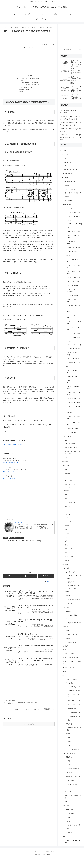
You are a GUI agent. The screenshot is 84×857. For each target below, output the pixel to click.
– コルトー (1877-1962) (73, 402)
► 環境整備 (65, 564)
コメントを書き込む (28, 723)
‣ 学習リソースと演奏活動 (70, 679)
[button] (80, 49)
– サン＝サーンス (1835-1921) (73, 310)
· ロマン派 (68, 255)
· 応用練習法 (68, 772)
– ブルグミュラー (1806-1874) (73, 266)
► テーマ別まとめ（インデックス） (72, 154)
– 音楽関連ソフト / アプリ (74, 623)
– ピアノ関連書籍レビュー (74, 712)
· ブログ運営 (68, 832)
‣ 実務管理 (66, 626)
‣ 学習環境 (66, 607)
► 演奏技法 (65, 461)
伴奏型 (67, 196)
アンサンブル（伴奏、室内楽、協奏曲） (72, 452)
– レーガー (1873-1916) (73, 362)
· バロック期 (68, 208)
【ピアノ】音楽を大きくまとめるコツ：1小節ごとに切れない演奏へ (70, 118)
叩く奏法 (67, 533)
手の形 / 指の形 (69, 556)
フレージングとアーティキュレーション (73, 486)
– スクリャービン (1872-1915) (73, 381)
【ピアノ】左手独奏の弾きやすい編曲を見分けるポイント (70, 130)
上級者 (38, 540)
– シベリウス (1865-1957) (74, 348)
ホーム (29, 852)
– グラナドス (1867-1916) (74, 358)
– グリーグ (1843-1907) (73, 333)
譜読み (5, 537)
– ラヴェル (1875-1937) (73, 398)
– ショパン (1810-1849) (73, 277)
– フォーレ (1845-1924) (73, 337)
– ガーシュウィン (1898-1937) (73, 423)
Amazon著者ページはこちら (10, 462)
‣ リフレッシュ (67, 836)
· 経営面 (67, 630)
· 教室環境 (68, 611)
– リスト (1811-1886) (72, 285)
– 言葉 (68, 817)
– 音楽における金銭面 (73, 634)
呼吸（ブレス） (69, 552)
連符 (66, 469)
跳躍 (66, 529)
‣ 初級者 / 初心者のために (70, 169)
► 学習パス (65, 158)
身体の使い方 (68, 548)
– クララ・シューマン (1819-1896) (73, 290)
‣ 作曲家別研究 (67, 204)
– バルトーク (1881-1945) (74, 406)
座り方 (67, 545)
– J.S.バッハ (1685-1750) (73, 216)
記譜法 (18, 540)
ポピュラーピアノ (70, 444)
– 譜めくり (70, 741)
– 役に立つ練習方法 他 (73, 768)
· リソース (68, 821)
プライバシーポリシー (38, 852)
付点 (66, 498)
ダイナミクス (68, 481)
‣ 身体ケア (66, 788)
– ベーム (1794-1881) (72, 251)
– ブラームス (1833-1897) (74, 305)
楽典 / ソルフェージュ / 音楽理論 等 (72, 662)
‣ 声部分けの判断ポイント (25, 87)
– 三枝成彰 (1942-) (72, 432)
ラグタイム (68, 440)
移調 (64, 671)
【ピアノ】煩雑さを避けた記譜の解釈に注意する (28, 78)
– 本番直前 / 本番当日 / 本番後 (74, 729)
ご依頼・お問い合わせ (51, 852)
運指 (66, 494)
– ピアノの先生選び (72, 615)
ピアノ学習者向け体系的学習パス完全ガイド (15, 444)
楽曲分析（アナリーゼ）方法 (16, 537)
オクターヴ (68, 510)
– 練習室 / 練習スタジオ (73, 599)
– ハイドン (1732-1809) (73, 231)
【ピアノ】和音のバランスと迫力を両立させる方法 (70, 111)
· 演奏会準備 (68, 724)
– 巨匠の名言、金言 (72, 784)
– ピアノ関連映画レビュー (74, 716)
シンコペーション (70, 502)
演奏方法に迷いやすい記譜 (70, 657)
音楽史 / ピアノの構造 (69, 653)
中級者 (32, 540)
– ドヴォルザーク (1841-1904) (73, 328)
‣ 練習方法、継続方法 (69, 753)
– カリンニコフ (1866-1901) (73, 354)
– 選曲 (68, 720)
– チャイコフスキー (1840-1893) (74, 322)
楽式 (64, 650)
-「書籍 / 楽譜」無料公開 (73, 825)
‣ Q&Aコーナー (67, 173)
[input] (71, 49)
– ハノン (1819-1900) (72, 295)
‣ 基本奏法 (66, 491)
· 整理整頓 (68, 638)
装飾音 (67, 525)
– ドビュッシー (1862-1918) (73, 371)
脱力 (66, 537)
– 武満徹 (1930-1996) (72, 428)
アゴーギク (68, 477)
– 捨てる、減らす (71, 642)
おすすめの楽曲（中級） (75, 700)
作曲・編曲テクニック (69, 667)
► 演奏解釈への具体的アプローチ (26, 89)
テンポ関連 (68, 473)
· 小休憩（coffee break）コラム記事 (73, 841)
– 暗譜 (68, 761)
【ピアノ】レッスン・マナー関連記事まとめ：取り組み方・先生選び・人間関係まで (70, 137)
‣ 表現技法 (66, 465)
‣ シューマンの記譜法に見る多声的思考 (29, 84)
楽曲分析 (6, 540)
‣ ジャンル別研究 (68, 436)
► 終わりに (20, 91)
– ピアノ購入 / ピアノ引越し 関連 (74, 577)
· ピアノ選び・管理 (70, 572)
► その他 (64, 801)
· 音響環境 (68, 595)
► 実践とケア (65, 675)
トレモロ (67, 506)
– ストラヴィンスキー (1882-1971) (73, 411)
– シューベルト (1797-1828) (73, 260)
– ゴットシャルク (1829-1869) (73, 300)
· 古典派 (67, 227)
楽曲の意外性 (68, 200)
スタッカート (68, 514)
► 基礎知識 (65, 646)
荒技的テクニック (70, 560)
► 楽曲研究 (65, 177)
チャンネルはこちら (8, 471)
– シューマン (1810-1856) (74, 281)
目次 (27, 75)
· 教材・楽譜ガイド (70, 683)
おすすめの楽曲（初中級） (74, 696)
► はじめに (20, 80)
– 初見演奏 (70, 764)
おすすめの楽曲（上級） (75, 704)
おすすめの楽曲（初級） (75, 690)
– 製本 (68, 745)
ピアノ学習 (63, 150)
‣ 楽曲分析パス (67, 162)
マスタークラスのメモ (71, 189)
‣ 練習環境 (66, 592)
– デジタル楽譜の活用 (73, 749)
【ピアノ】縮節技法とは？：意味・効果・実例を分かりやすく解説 (70, 124)
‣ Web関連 (66, 829)
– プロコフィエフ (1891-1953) (73, 417)
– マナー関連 (70, 813)
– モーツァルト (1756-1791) (73, 236)
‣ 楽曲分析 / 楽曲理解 (69, 181)
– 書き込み (70, 737)
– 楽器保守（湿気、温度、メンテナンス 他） (74, 587)
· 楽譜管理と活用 (69, 734)
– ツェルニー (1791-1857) (74, 247)
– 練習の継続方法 (71, 780)
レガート (67, 518)
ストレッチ (68, 792)
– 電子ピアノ (70, 582)
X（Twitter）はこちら (9, 478)
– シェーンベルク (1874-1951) (73, 393)
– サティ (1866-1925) (72, 376)
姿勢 (66, 541)
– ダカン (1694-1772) (72, 220)
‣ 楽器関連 (66, 568)
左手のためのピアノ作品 (72, 447)
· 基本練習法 (68, 757)
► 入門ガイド (65, 166)
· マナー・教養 (69, 809)
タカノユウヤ (19, 522)
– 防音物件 (70, 603)
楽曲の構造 (25, 540)
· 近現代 (67, 366)
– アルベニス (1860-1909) (74, 345)
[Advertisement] (29, 38)
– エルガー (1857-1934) (73, 341)
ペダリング (68, 521)
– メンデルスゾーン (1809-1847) (74, 272)
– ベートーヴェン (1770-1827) (73, 242)
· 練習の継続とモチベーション (73, 776)
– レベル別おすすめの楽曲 (74, 687)
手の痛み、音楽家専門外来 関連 (73, 797)
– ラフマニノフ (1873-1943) (73, 387)
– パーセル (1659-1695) (73, 212)
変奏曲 (67, 457)
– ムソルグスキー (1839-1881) (73, 316)
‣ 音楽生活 (66, 805)
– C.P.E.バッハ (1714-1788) (74, 224)
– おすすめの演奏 (71, 708)
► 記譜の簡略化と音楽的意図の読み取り (27, 82)
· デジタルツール (69, 619)
